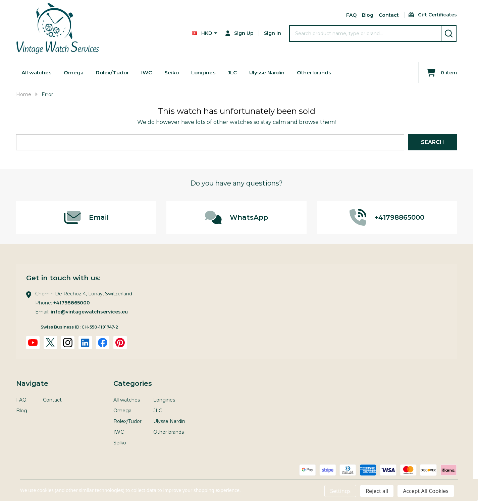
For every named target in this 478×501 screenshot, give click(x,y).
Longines (209, 72)
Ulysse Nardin (276, 72)
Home (23, 94)
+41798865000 (71, 303)
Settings (340, 491)
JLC (239, 72)
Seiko (177, 72)
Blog (367, 15)
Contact (389, 15)
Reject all (377, 491)
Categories (132, 383)
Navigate (32, 383)
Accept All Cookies (425, 491)
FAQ (351, 15)
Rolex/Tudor (116, 72)
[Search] (449, 33)
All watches (37, 72)
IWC (151, 72)
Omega (76, 72)
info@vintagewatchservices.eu (89, 312)
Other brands (325, 72)
